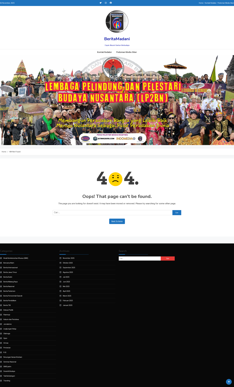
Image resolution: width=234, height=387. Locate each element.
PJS (4, 352)
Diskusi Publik (8, 310)
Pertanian (7, 348)
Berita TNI (7, 305)
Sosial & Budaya (9, 371)
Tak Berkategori (9, 376)
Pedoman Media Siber (226, 3)
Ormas (5, 343)
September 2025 (69, 267)
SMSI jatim (7, 366)
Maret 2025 (67, 296)
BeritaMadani (117, 39)
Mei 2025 (66, 286)
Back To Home (117, 221)
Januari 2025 (67, 305)
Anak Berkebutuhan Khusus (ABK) (15, 258)
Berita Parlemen (9, 291)
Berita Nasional (8, 286)
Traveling (6, 381)
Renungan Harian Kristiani (12, 357)
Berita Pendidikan (9, 300)
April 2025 (66, 291)
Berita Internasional (10, 267)
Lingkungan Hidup (9, 329)
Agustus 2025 (68, 272)
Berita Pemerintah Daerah (12, 296)
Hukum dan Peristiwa (11, 319)
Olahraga (6, 333)
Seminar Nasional (9, 362)
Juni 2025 (66, 282)
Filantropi (6, 315)
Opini (5, 338)
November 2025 (68, 258)
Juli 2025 (66, 277)
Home (201, 3)
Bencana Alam (8, 263)
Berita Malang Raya (10, 282)
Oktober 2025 (68, 263)
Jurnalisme (7, 324)
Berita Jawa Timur (10, 272)
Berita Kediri (7, 277)
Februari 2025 (68, 300)
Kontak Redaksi (210, 3)
